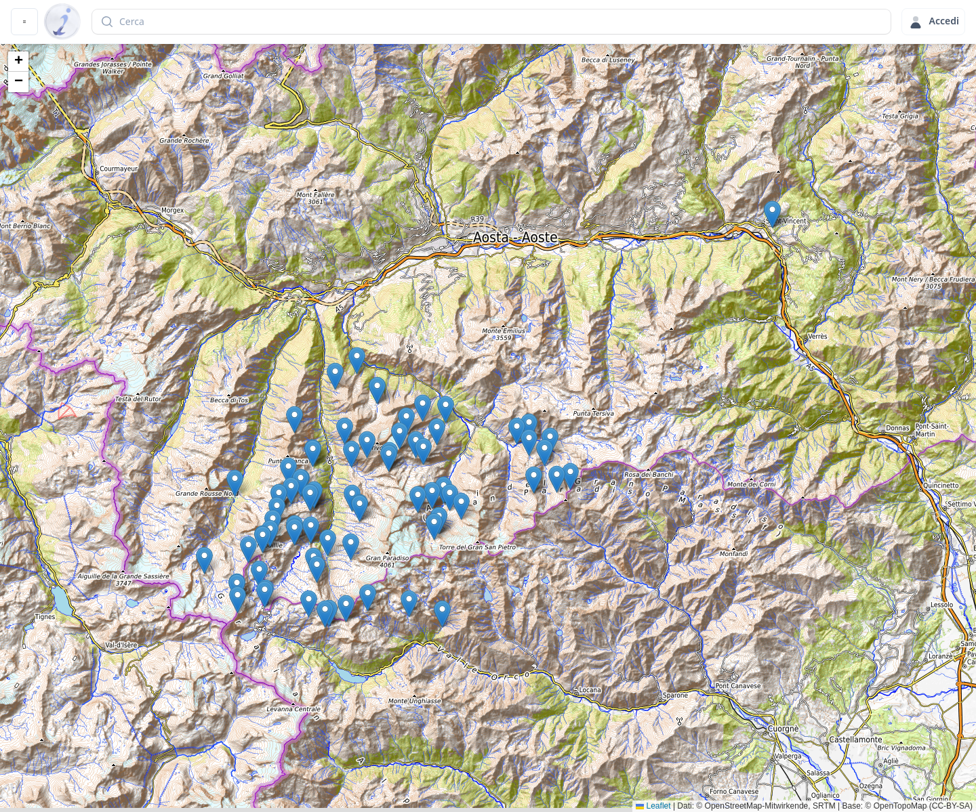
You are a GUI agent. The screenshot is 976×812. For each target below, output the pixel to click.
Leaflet (653, 806)
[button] (442, 614)
